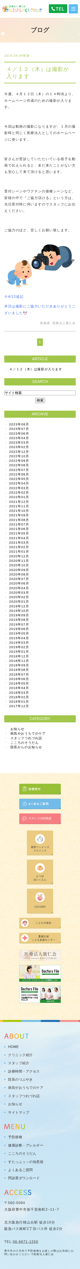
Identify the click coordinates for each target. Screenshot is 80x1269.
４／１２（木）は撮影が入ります (35, 369)
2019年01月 (19, 651)
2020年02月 (19, 597)
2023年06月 (19, 433)
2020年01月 (19, 601)
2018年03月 (19, 692)
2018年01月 (19, 701)
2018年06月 (19, 679)
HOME (13, 1047)
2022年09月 (19, 460)
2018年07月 (19, 674)
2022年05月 (19, 479)
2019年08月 (19, 619)
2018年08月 (19, 669)
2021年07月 (19, 524)
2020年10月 (19, 565)
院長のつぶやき (20, 1079)
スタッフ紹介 (18, 1063)
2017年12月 (19, 706)
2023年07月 (19, 429)
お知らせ (17, 729)
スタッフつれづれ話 (26, 738)
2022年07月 (19, 470)
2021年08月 (19, 520)
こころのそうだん (24, 742)
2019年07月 (19, 624)
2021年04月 (19, 538)
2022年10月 (19, 456)
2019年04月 (19, 638)
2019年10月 (19, 610)
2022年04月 (19, 483)
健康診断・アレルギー (25, 1145)
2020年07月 (19, 579)
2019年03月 (19, 642)
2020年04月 (19, 588)
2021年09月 (19, 515)
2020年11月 (19, 560)
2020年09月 (19, 570)
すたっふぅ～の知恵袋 (25, 1162)
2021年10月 (19, 510)
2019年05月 (19, 633)
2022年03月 (19, 488)
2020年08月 (19, 574)
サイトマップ (18, 1112)
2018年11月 (19, 661)
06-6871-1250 (25, 1242)
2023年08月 (19, 424)
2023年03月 (19, 442)
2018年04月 (19, 688)
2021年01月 (19, 551)
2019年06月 (19, 629)
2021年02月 (19, 547)
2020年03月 (19, 592)
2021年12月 (19, 501)
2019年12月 (19, 606)
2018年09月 (19, 665)
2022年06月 (19, 474)
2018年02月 (19, 697)
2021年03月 (19, 542)
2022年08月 (19, 465)
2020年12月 (19, 556)
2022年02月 (19, 492)
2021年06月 (19, 529)
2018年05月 (19, 683)
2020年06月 (19, 583)
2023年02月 (19, 447)
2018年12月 (19, 656)
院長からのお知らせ (26, 747)
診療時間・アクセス (24, 1071)
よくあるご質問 (20, 1170)
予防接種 (15, 1137)
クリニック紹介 (20, 1055)
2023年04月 (19, 438)
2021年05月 (19, 533)
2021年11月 (19, 506)
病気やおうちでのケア (28, 733)
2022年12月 (19, 451)
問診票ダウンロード (24, 1178)
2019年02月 (19, 647)
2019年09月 (19, 615)
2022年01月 (19, 497)
